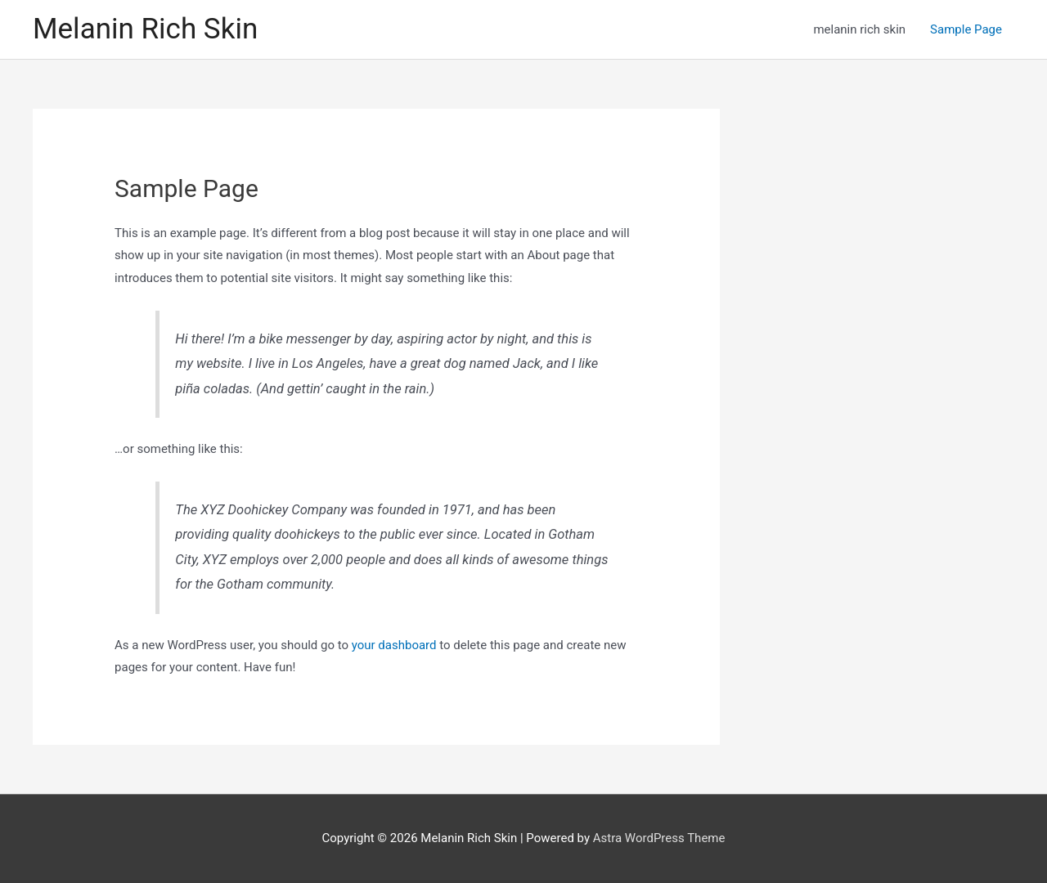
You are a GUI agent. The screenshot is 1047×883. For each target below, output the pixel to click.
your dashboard (394, 645)
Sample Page (966, 29)
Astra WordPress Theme (659, 838)
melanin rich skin (859, 29)
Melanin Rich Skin (145, 29)
